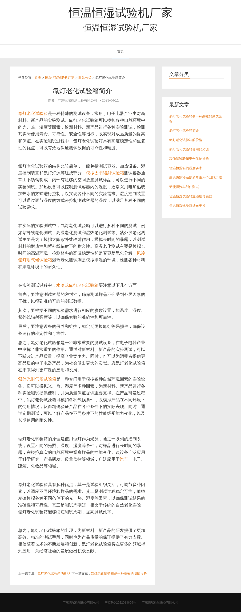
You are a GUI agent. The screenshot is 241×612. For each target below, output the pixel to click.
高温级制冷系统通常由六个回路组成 (195, 177)
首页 (120, 51)
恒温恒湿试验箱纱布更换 (187, 206)
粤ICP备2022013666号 (120, 602)
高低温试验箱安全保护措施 (189, 159)
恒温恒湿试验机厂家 (121, 12)
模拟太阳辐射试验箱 (105, 173)
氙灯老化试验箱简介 (184, 130)
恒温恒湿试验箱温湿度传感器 (190, 196)
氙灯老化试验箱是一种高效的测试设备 (119, 573)
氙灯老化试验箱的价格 (53, 573)
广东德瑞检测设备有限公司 (81, 602)
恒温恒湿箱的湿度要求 (185, 168)
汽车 (124, 459)
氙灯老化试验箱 (33, 113)
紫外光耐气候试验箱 (37, 379)
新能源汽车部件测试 (184, 187)
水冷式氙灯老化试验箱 (77, 285)
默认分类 (85, 77)
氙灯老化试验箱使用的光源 (189, 149)
